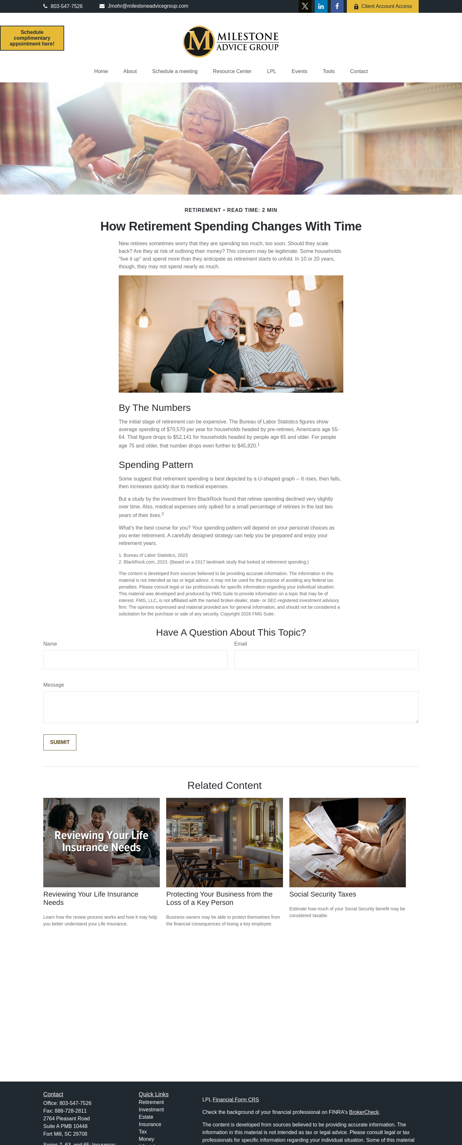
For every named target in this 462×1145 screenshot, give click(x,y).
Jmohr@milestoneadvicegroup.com (143, 6)
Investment (151, 1109)
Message (53, 685)
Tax (143, 1131)
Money (146, 1139)
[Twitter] (305, 6)
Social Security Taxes (322, 894)
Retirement (151, 1102)
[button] (101, 71)
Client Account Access (383, 6)
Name (50, 644)
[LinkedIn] (321, 6)
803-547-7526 (63, 6)
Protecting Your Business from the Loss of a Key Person (219, 898)
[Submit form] (59, 742)
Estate (146, 1117)
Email (240, 644)
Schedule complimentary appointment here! (32, 37)
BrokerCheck (364, 1112)
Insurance (150, 1124)
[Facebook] (337, 6)
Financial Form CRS (236, 1099)
